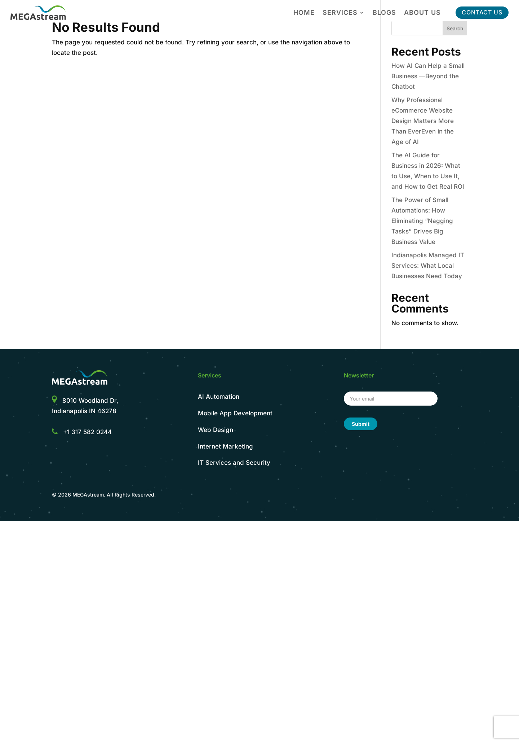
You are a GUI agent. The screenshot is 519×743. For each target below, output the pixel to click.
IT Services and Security (234, 462)
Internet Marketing (225, 446)
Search (455, 28)
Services (340, 13)
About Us (422, 13)
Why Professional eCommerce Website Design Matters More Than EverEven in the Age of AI (422, 120)
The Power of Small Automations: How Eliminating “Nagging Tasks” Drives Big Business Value (422, 220)
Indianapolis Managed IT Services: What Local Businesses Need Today (427, 266)
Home (304, 13)
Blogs (384, 13)
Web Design (215, 429)
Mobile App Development (235, 413)
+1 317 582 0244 (87, 432)
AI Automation (218, 396)
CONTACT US (482, 12)
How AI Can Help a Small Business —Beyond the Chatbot (428, 76)
